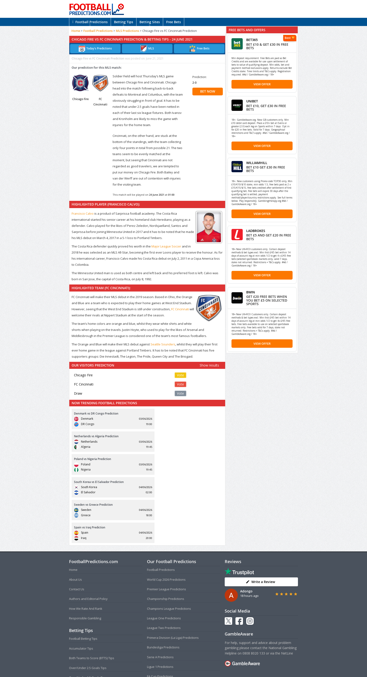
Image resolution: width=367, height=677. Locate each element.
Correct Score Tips (82, 619)
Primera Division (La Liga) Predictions (173, 569)
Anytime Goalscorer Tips (86, 628)
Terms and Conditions (165, 664)
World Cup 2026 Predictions (166, 511)
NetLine (287, 585)
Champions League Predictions (169, 540)
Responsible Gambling (85, 550)
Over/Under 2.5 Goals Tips (87, 599)
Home (75, 31)
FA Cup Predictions (160, 608)
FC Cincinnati (180, 309)
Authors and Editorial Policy (88, 530)
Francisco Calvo (83, 213)
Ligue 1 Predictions (160, 598)
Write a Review (260, 513)
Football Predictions (90, 22)
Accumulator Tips (81, 580)
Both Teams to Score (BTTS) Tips (91, 590)
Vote (180, 375)
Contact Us (76, 521)
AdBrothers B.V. (202, 671)
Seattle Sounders (162, 344)
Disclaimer (209, 664)
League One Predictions (164, 550)
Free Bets (173, 22)
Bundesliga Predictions (163, 579)
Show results (209, 365)
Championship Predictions (165, 530)
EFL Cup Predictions (160, 618)
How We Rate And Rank (85, 540)
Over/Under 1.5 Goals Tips (87, 609)
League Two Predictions (164, 559)
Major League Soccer (166, 246)
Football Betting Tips (83, 570)
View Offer (262, 84)
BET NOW (207, 91)
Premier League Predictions (166, 521)
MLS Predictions (127, 31)
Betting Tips (123, 22)
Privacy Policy (191, 664)
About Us (75, 511)
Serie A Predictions (160, 589)
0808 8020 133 (253, 585)
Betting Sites (149, 22)
